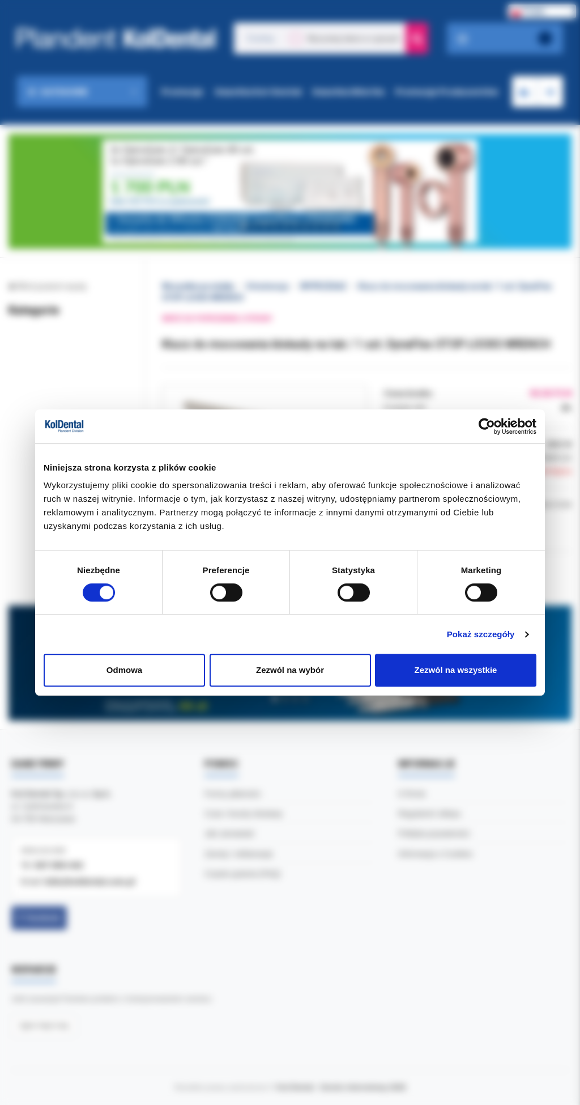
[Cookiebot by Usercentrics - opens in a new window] (486, 426)
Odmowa (124, 670)
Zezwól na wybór (290, 670)
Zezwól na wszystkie (456, 670)
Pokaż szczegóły (481, 634)
